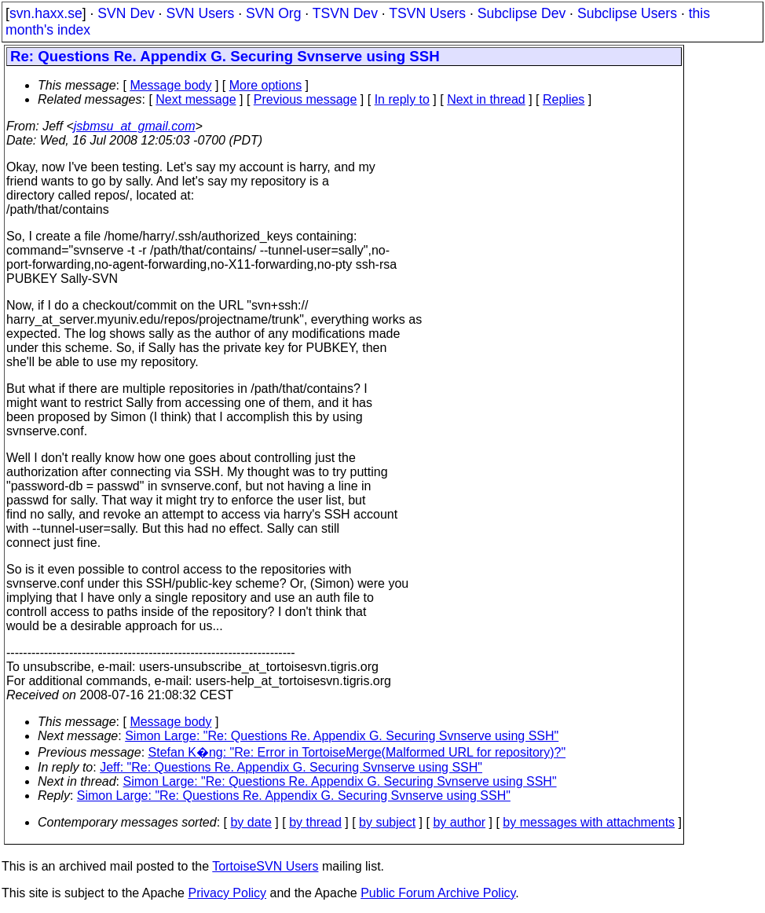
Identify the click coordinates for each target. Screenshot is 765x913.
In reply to (402, 99)
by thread (315, 822)
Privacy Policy (227, 893)
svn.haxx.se (45, 13)
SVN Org (273, 13)
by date (250, 822)
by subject (387, 822)
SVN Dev (125, 13)
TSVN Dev (345, 13)
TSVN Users (427, 13)
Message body (170, 85)
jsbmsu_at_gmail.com (135, 126)
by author (459, 822)
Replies (563, 99)
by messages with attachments (589, 822)
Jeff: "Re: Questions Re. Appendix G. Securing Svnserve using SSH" (291, 767)
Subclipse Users (627, 13)
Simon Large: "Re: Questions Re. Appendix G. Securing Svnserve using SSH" (341, 735)
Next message (196, 99)
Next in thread (486, 99)
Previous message (305, 99)
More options (265, 85)
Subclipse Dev (522, 13)
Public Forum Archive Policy (438, 893)
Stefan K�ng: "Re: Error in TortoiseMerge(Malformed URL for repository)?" (357, 752)
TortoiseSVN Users (265, 866)
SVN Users (200, 13)
